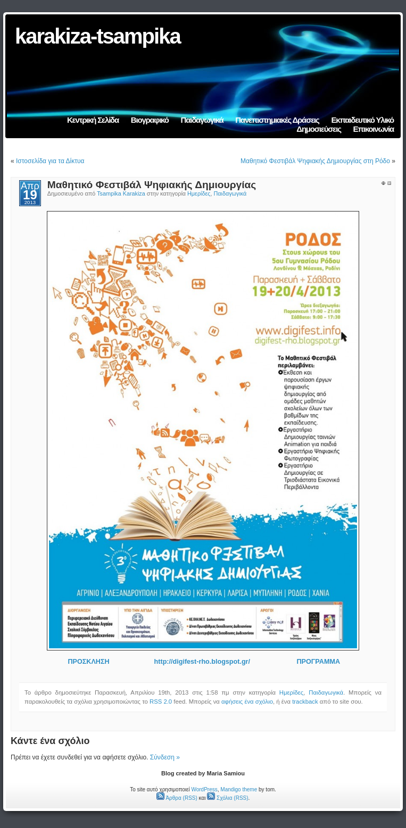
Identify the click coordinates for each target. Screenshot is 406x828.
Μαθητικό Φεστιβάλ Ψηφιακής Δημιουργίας (151, 184)
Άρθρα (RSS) (176, 798)
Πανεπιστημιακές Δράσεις (277, 119)
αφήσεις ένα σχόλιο (247, 701)
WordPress (204, 789)
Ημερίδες (198, 193)
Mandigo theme (238, 789)
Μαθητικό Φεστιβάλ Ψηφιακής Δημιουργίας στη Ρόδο (315, 161)
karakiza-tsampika (97, 36)
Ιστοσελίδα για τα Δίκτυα (50, 161)
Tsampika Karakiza (121, 193)
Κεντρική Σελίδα (93, 119)
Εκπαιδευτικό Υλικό (362, 119)
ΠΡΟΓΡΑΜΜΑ (317, 661)
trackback (305, 701)
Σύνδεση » (165, 757)
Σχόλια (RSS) (227, 798)
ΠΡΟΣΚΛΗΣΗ (88, 661)
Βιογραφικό (150, 119)
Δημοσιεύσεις (318, 128)
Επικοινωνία (373, 128)
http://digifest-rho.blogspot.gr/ (202, 661)
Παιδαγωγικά (202, 119)
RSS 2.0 (161, 701)
